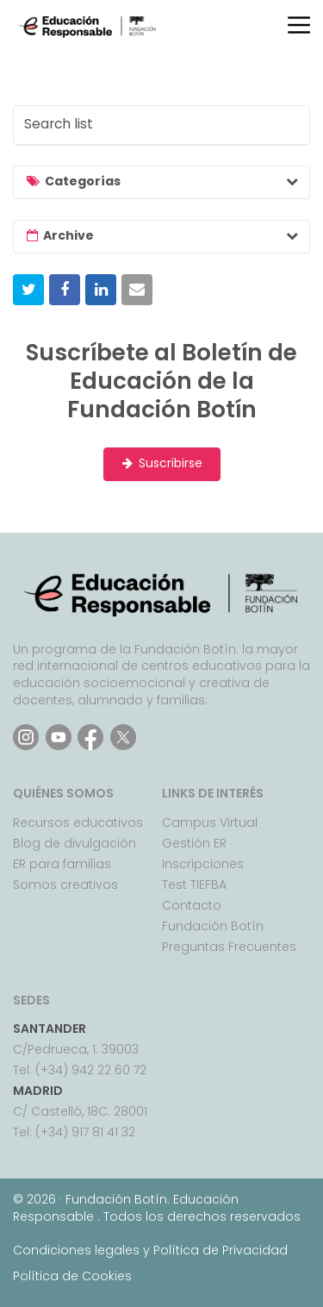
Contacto (191, 905)
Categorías (83, 181)
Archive (68, 235)
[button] (28, 289)
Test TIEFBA (194, 884)
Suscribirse (161, 463)
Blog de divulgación (74, 843)
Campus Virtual (210, 822)
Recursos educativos (78, 822)
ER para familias (62, 863)
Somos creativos (65, 884)
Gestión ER (194, 843)
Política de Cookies (72, 1276)
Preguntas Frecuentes (229, 946)
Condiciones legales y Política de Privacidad (150, 1250)
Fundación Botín (213, 926)
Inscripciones (203, 863)
